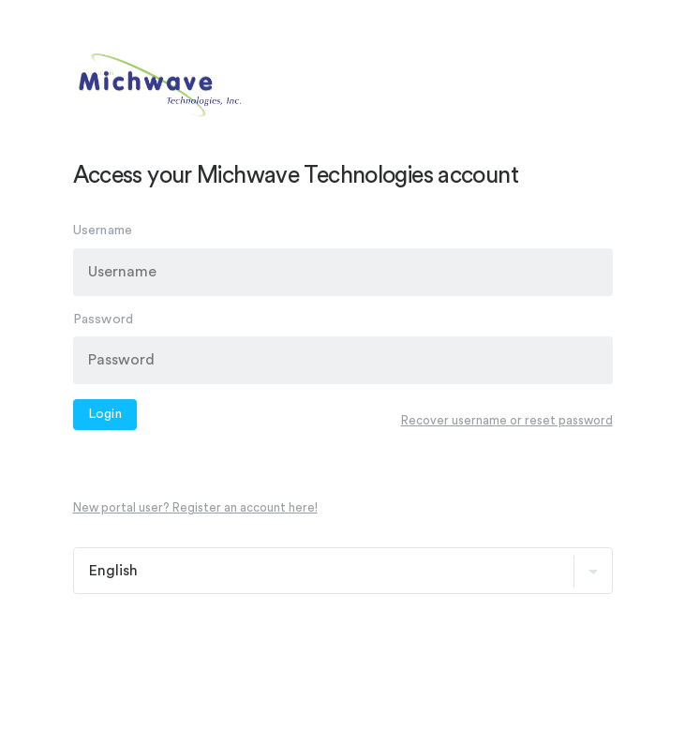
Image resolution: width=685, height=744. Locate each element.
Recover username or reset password (507, 419)
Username (103, 230)
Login (105, 414)
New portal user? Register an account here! (195, 507)
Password (103, 318)
